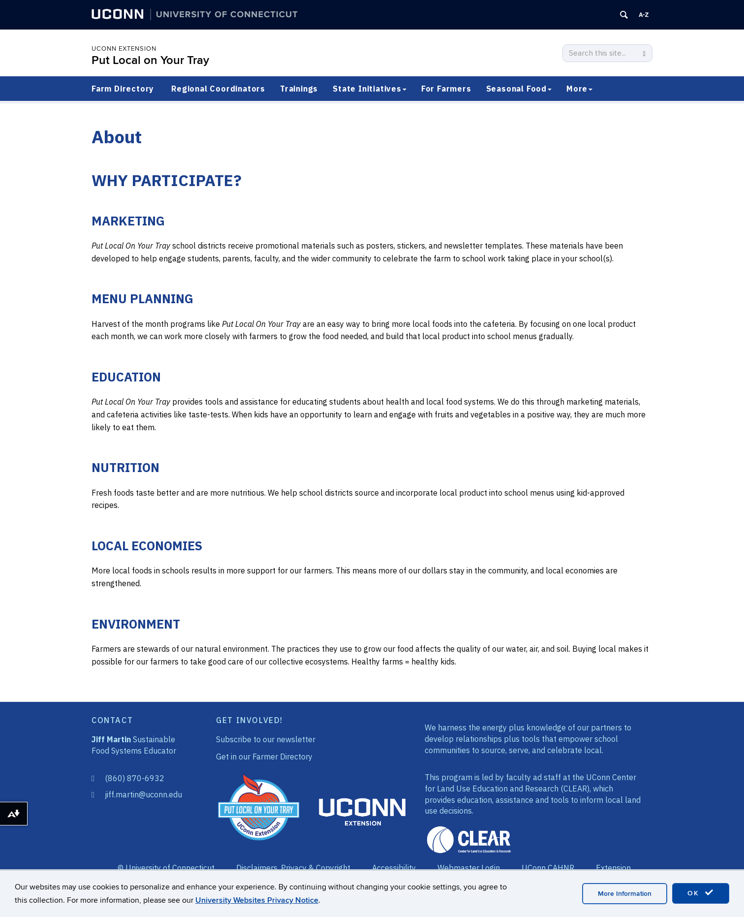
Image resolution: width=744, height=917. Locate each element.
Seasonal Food (519, 89)
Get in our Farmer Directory (264, 756)
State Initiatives (369, 89)
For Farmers (446, 89)
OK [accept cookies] (700, 892)
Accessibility (394, 868)
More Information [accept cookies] (624, 893)
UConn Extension (124, 49)
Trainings (299, 89)
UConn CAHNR (548, 868)
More (579, 89)
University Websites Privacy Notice (256, 900)
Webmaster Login (468, 868)
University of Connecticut (170, 868)
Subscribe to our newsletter (265, 739)
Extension (613, 868)
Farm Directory (123, 89)
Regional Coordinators (218, 89)
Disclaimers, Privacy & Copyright (293, 868)
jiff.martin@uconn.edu (143, 794)
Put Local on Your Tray (150, 60)
